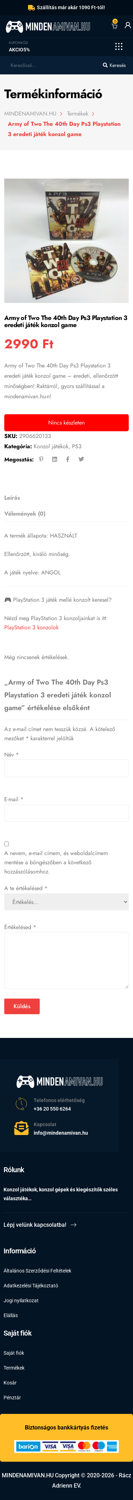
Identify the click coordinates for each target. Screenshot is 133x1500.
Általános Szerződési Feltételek (37, 1271)
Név (11, 755)
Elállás (11, 1315)
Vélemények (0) (24, 514)
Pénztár (12, 1397)
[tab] (64, 498)
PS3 (77, 446)
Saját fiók (14, 1353)
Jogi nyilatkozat (21, 1300)
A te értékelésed (26, 888)
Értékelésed (20, 927)
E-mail (13, 799)
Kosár (10, 1383)
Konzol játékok (51, 446)
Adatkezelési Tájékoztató (31, 1285)
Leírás (12, 498)
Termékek (14, 1368)
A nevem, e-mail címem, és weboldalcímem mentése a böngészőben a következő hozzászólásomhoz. (56, 862)
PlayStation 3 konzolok (31, 627)
